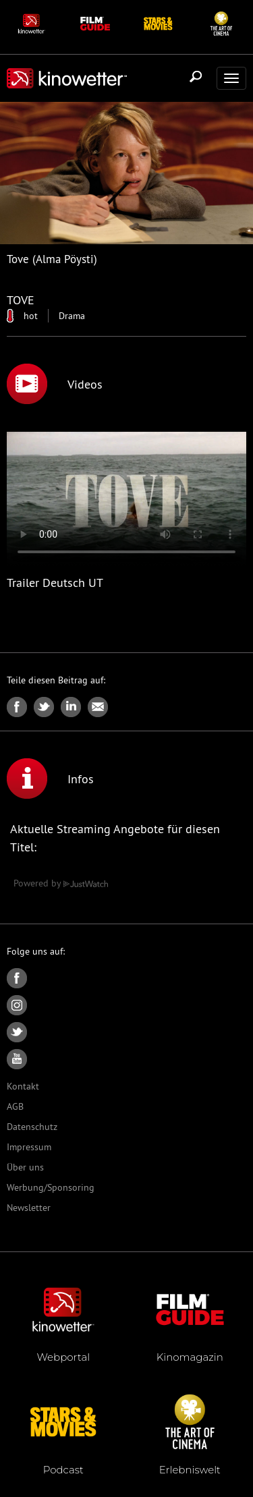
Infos (50, 778)
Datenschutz (32, 1127)
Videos (55, 384)
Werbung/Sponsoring (50, 1187)
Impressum (29, 1147)
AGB (15, 1106)
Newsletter (29, 1208)
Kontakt (23, 1086)
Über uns (25, 1167)
